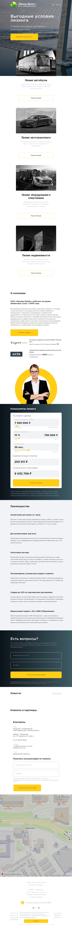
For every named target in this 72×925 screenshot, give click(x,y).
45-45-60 (43, 894)
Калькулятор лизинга (24, 36)
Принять (36, 921)
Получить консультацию (36, 674)
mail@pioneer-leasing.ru (21, 754)
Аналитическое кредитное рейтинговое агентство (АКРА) (45, 351)
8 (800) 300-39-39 (50, 493)
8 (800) (19, 748)
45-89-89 (36, 894)
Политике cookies (29, 917)
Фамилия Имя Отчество (21, 655)
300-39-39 (38, 897)
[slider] (17, 426)
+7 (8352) (19, 746)
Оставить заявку (24, 332)
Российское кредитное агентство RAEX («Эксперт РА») (45, 340)
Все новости (57, 693)
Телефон (16, 665)
